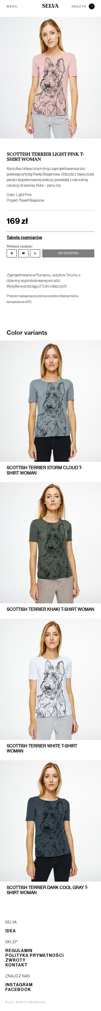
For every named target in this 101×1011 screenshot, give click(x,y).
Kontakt (16, 965)
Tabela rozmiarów (24, 237)
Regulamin (18, 951)
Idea (10, 931)
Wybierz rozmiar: (20, 246)
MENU (12, 6)
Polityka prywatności (34, 955)
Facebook (18, 990)
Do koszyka (68, 253)
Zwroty (15, 960)
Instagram (19, 985)
